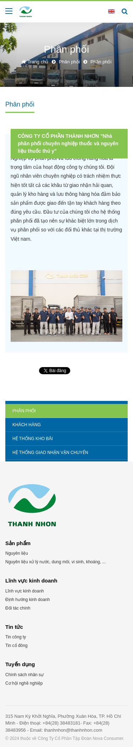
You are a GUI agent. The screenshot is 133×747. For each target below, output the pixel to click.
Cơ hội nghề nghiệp (24, 683)
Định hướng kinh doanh (27, 599)
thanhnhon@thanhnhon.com (73, 730)
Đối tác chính (17, 608)
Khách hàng (26, 424)
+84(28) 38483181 (62, 723)
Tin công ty (15, 636)
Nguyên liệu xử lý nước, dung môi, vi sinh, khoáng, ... (55, 561)
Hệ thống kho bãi (32, 438)
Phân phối (24, 410)
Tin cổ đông (16, 645)
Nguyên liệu (16, 553)
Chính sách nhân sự (24, 674)
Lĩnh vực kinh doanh (24, 591)
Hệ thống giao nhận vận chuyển (50, 452)
